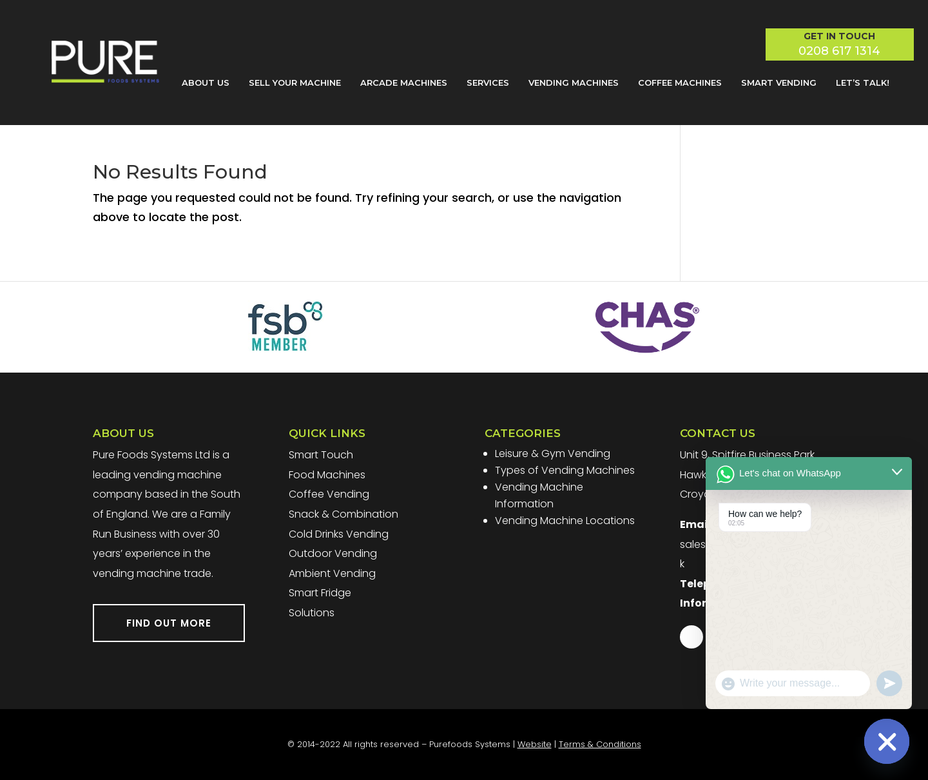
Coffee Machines (680, 82)
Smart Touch (321, 454)
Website (534, 744)
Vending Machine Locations (565, 520)
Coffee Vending (329, 494)
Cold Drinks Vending (339, 534)
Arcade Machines (403, 82)
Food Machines (327, 474)
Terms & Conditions (600, 744)
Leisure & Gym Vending (552, 453)
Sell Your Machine (295, 82)
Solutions (311, 612)
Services (488, 82)
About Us (205, 82)
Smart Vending (779, 82)
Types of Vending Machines (565, 470)
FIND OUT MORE (168, 623)
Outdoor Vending (333, 553)
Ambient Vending (332, 573)
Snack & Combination (343, 514)
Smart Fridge (320, 592)
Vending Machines (573, 82)
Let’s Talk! (862, 82)
